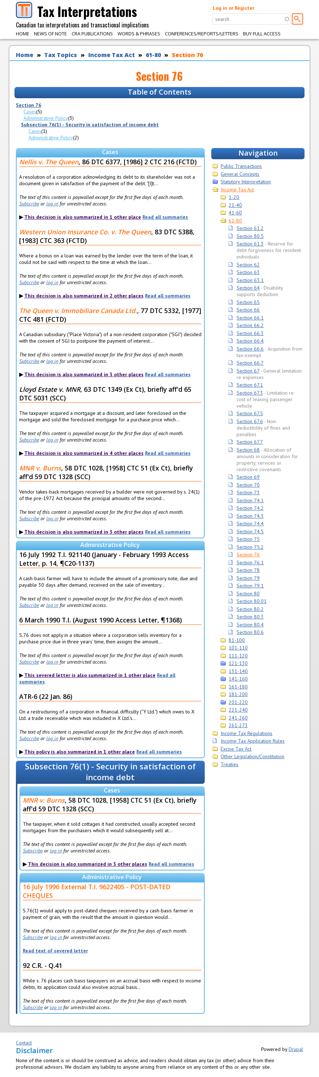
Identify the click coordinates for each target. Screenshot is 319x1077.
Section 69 (248, 477)
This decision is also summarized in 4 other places (84, 453)
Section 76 (187, 55)
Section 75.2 (250, 547)
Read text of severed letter (55, 950)
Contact (24, 1042)
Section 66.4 (250, 341)
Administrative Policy (46, 118)
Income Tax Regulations (246, 733)
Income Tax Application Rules (253, 741)
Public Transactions (241, 166)
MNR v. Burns (40, 468)
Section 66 (248, 310)
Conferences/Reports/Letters (201, 33)
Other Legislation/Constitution (252, 756)
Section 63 (248, 272)
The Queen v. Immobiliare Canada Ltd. (78, 310)
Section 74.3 (250, 516)
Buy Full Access (262, 33)
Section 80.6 (250, 632)
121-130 (238, 663)
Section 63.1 (250, 280)
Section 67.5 (250, 413)
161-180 (238, 686)
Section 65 (248, 302)
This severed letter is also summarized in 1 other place (90, 675)
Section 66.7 (250, 363)
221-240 (238, 710)
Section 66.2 (250, 325)
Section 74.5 (250, 531)
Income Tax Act (111, 55)
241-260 (238, 718)
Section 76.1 (250, 562)
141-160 (238, 679)
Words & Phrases (139, 33)
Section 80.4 (250, 624)
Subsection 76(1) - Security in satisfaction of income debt (90, 124)
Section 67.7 (250, 442)
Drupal (296, 1049)
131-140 (238, 671)
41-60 (235, 212)
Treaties (229, 764)
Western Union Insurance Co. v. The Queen (85, 231)
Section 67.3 (250, 393)
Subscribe (29, 203)
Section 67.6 (250, 421)
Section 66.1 (250, 317)
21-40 (235, 205)
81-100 (237, 640)
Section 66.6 (250, 349)
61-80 (153, 55)
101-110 (238, 647)
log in (52, 203)
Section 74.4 (250, 523)
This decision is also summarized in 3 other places (84, 374)
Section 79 (248, 578)
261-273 (238, 725)
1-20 (234, 197)
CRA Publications (92, 33)
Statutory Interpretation (246, 181)
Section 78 (248, 570)
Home (22, 33)
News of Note (50, 33)
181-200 (238, 694)
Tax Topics (60, 55)
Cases (30, 111)
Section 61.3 (250, 243)
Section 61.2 (250, 228)
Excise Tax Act (236, 749)
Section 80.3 (250, 616)
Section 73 (248, 492)
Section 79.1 (250, 585)
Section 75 (248, 539)
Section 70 (248, 485)
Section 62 (248, 264)
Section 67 (248, 371)
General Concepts (240, 174)
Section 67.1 (250, 385)
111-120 (238, 655)
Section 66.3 (250, 333)
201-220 (238, 702)
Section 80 (248, 593)
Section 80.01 (252, 601)
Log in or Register (233, 8)
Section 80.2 (250, 609)
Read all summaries (165, 217)
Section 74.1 (250, 500)
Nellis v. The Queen (48, 161)
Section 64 (248, 288)
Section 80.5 (250, 236)
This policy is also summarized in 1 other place (79, 751)
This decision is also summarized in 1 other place (82, 217)
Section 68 (248, 450)
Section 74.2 (250, 508)
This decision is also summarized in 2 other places (84, 295)
